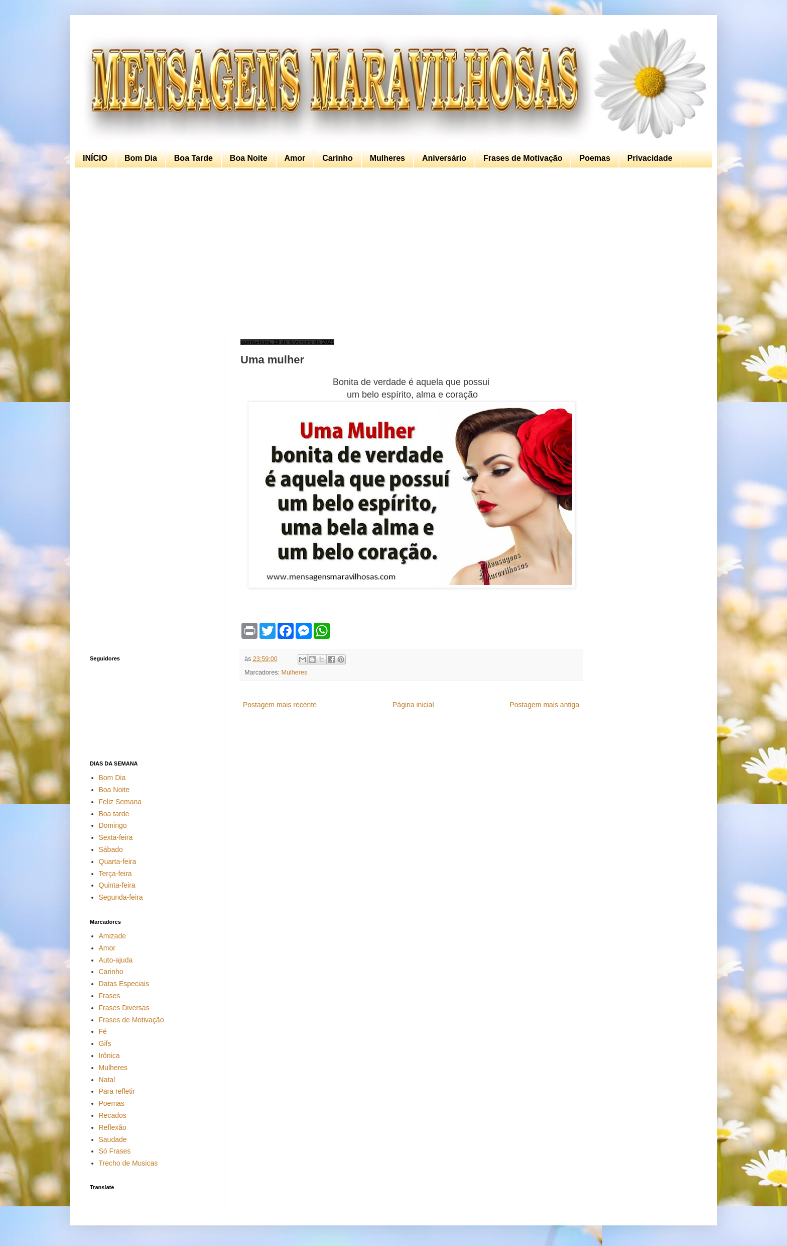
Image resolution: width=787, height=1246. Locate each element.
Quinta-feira (117, 885)
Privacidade (650, 158)
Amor (295, 158)
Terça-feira (115, 874)
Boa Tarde (193, 158)
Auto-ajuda (116, 960)
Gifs (105, 1043)
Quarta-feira (118, 861)
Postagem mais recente (280, 705)
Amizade (112, 936)
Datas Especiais (124, 984)
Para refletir (117, 1091)
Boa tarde (114, 814)
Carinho (337, 158)
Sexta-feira (116, 837)
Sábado (111, 849)
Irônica (109, 1055)
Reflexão (112, 1127)
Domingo (113, 825)
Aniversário (444, 158)
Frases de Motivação (522, 158)
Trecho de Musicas (128, 1163)
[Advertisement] (391, 253)
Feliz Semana (120, 802)
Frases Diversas (124, 1008)
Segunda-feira (121, 897)
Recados (112, 1115)
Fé (103, 1031)
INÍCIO (95, 158)
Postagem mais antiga (544, 705)
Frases (109, 996)
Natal (107, 1080)
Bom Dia (140, 158)
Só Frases (115, 1151)
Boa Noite (249, 158)
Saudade (113, 1139)
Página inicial (413, 705)
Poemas (594, 158)
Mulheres (387, 158)
